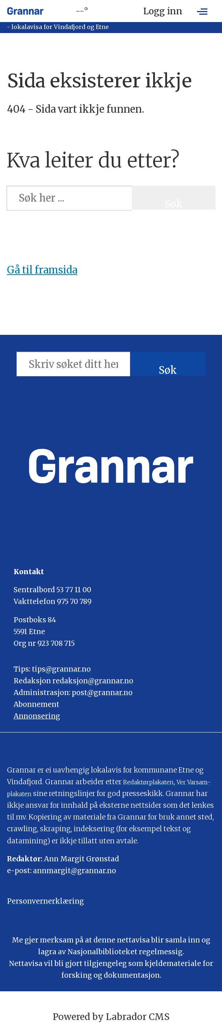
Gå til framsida (42, 270)
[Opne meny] (202, 11)
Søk (173, 203)
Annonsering (37, 716)
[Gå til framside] (25, 11)
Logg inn (162, 11)
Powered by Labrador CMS (111, 1017)
